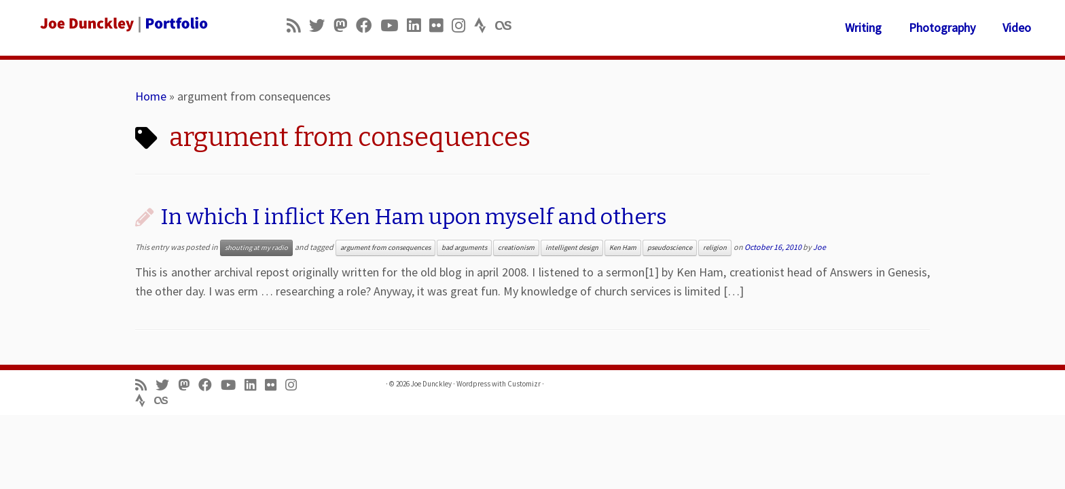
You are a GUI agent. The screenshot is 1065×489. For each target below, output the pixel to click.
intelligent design (571, 247)
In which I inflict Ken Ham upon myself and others (413, 217)
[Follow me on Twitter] (321, 25)
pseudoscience (669, 247)
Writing (863, 27)
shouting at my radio (256, 247)
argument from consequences (385, 247)
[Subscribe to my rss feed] (298, 25)
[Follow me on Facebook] (368, 25)
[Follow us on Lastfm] (507, 25)
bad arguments (464, 247)
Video (1017, 27)
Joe (819, 247)
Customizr (524, 383)
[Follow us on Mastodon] (344, 25)
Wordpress (473, 383)
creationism (516, 247)
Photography (942, 27)
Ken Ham (622, 247)
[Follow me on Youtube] (393, 25)
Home (150, 96)
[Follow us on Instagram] (463, 25)
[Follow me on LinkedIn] (418, 25)
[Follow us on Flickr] (440, 25)
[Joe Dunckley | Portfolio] (123, 24)
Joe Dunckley (431, 383)
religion (715, 247)
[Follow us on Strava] (484, 25)
